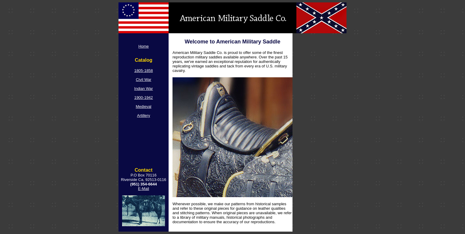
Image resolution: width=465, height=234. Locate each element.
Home (143, 46)
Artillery (143, 115)
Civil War (144, 79)
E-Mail (143, 188)
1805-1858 (143, 70)
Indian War (143, 88)
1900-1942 (143, 97)
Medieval (143, 106)
